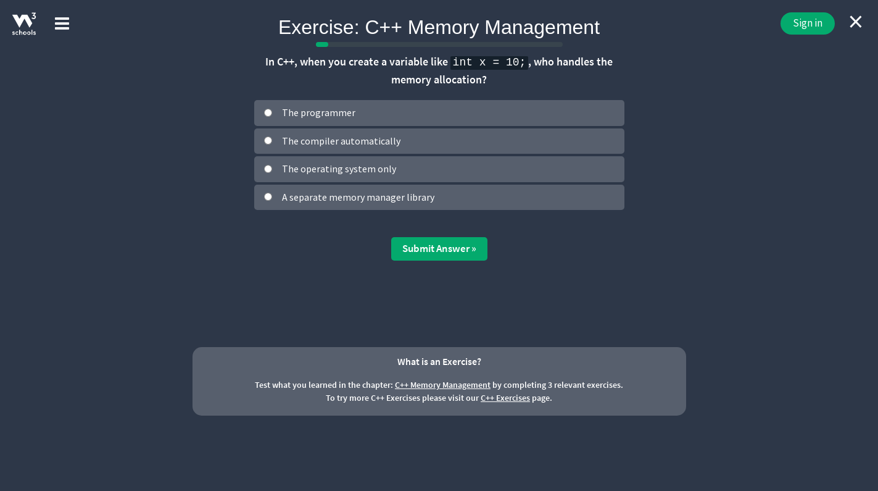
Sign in (807, 23)
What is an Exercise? (439, 361)
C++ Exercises (505, 397)
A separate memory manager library (358, 197)
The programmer (318, 112)
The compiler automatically (341, 141)
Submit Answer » (439, 248)
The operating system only (339, 168)
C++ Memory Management (443, 384)
